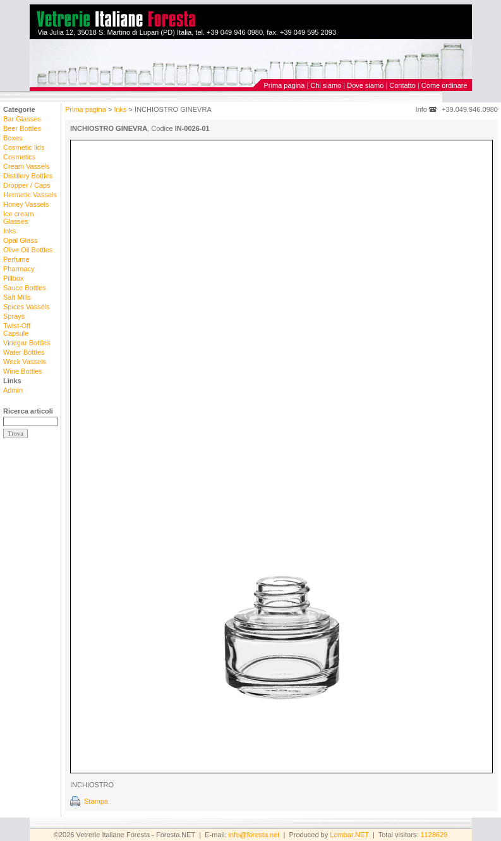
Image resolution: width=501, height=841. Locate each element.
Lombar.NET (349, 834)
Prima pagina (284, 85)
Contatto (402, 85)
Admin (13, 390)
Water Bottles (24, 352)
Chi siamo (325, 85)
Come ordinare (444, 85)
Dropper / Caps (27, 185)
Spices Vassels (26, 306)
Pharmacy (19, 269)
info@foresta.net (254, 834)
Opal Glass (20, 240)
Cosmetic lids (23, 147)
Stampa (96, 801)
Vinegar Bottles (26, 343)
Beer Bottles (22, 128)
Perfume (16, 259)
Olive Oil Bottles (27, 250)
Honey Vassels (26, 204)
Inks (9, 231)
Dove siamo (365, 85)
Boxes (13, 138)
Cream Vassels (26, 166)
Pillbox (13, 278)
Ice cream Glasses (18, 217)
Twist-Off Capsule (16, 329)
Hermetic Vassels (30, 195)
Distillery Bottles (27, 176)
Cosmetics (19, 157)
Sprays (14, 316)
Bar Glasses (22, 119)
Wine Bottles (22, 371)
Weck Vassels (24, 361)
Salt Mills (17, 297)
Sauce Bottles (24, 288)
